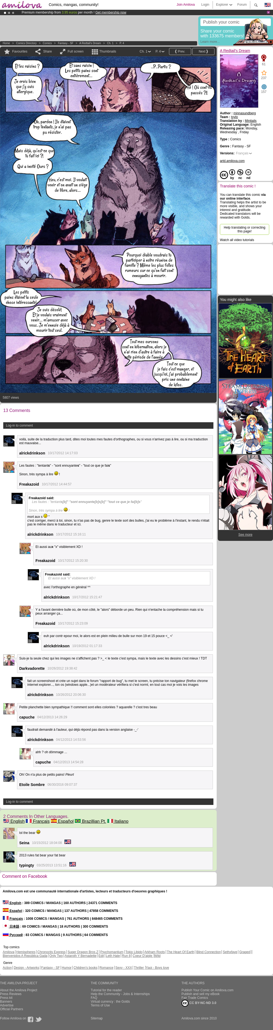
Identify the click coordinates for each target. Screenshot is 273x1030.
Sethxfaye (230, 952)
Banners (6, 1001)
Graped (244, 952)
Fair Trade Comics (194, 998)
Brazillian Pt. (90, 821)
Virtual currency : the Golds (110, 1001)
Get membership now (110, 12)
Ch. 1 (110, 43)
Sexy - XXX (123, 968)
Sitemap (97, 1018)
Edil (101, 956)
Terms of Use (100, 1005)
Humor (67, 968)
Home (6, 43)
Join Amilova (186, 5)
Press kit (6, 998)
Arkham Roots (154, 952)
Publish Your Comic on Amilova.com (207, 990)
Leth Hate (113, 956)
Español (62, 821)
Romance (106, 968)
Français (38, 821)
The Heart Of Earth (180, 952)
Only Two (56, 956)
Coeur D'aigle (143, 956)
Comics (47, 43)
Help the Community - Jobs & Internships (120, 994)
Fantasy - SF (65, 43)
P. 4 (122, 43)
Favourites (19, 51)
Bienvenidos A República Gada (25, 956)
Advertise (7, 1005)
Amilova (8, 952)
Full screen (76, 51)
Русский (13, 935)
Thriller (139, 968)
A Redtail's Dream (90, 43)
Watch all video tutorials (237, 240)
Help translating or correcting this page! (244, 229)
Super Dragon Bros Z (82, 952)
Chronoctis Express (51, 952)
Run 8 (126, 956)
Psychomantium (111, 952)
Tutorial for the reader (106, 990)
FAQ (94, 998)
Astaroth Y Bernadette (81, 956)
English (14, 821)
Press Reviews (10, 994)
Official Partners (11, 1009)
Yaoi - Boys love (157, 968)
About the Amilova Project (18, 990)
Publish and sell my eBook (200, 994)
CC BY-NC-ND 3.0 (198, 1003)
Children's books (85, 968)
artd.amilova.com (232, 161)
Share (47, 51)
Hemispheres (25, 952)
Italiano (117, 821)
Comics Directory (26, 43)
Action (7, 968)
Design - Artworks (26, 968)
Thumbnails (107, 51)
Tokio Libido (133, 952)
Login (205, 5)
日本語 (11, 926)
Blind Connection (208, 952)
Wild (157, 956)
